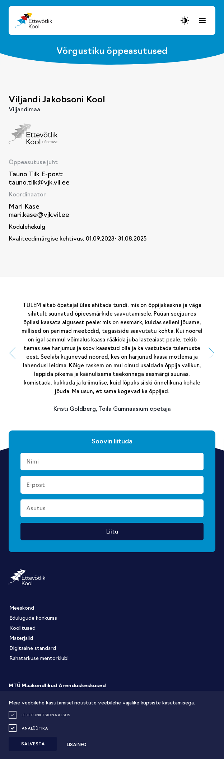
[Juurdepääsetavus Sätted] (185, 20)
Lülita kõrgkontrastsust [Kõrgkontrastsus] (10, 6)
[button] (12, 353)
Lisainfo (77, 744)
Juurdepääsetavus (12, 2)
